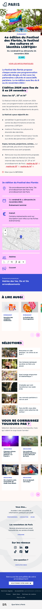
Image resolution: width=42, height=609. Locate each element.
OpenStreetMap (32, 249)
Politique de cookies (29, 594)
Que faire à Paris (18, 604)
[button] (21, 237)
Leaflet (21, 249)
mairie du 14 (26, 166)
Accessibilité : (28, 591)
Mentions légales (7, 591)
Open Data (16, 594)
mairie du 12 (32, 163)
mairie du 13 (11, 166)
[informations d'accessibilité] (14, 262)
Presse (8, 594)
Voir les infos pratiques (21, 64)
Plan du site (21, 597)
